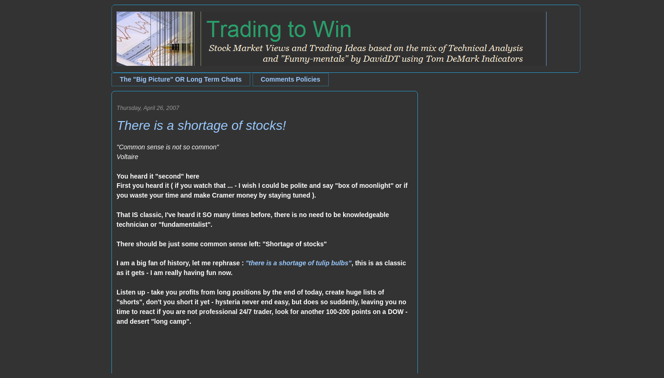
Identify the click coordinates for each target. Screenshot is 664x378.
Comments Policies (290, 79)
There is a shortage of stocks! (201, 125)
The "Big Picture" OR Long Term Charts (181, 79)
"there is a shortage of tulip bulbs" (299, 263)
